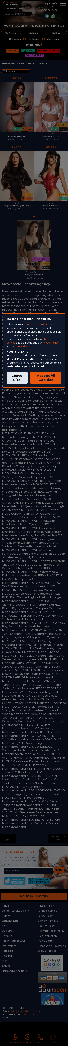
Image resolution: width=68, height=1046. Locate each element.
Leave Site (16, 378)
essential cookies (37, 324)
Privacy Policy (50, 342)
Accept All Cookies (46, 378)
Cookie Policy (20, 346)
